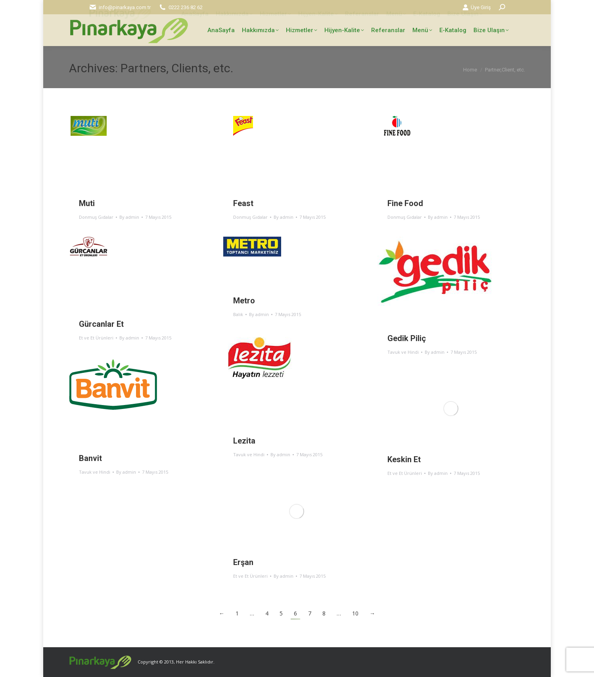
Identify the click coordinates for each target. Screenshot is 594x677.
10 (355, 613)
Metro (244, 300)
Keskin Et (404, 459)
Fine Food (405, 203)
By (129, 217)
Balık (238, 314)
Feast (243, 203)
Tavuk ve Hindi (403, 352)
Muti (87, 203)
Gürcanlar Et (101, 324)
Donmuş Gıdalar (96, 217)
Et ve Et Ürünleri (96, 338)
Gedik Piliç (406, 338)
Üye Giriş (476, 7)
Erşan (243, 562)
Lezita (244, 441)
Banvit (90, 458)
